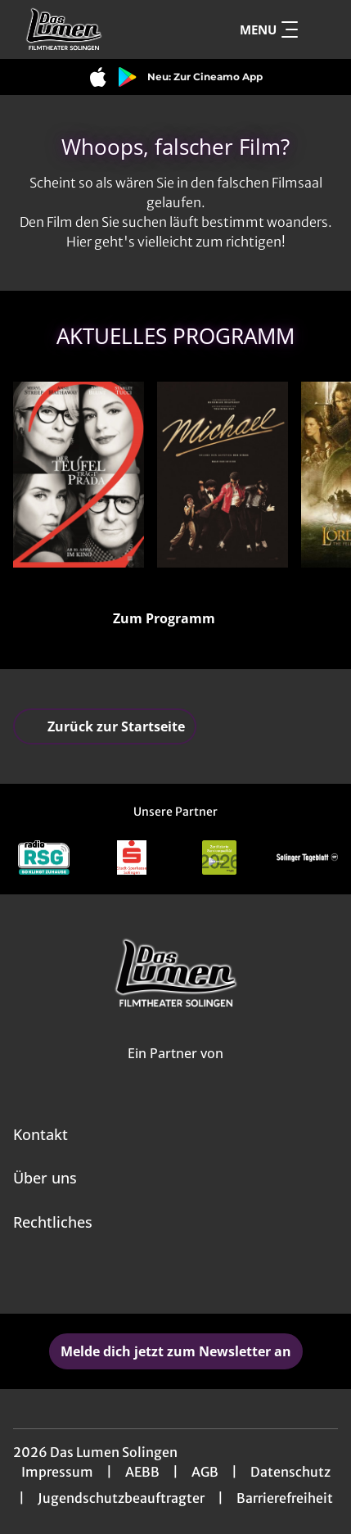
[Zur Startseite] (94, 29)
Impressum (57, 1472)
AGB (204, 1472)
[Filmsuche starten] (321, 29)
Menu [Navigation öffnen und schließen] (269, 29)
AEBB (142, 1472)
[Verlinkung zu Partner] (43, 857)
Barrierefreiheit (284, 1498)
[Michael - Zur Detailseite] (222, 475)
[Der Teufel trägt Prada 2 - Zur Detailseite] (78, 475)
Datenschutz (290, 1472)
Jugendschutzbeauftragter (121, 1498)
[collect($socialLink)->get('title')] (158, 1277)
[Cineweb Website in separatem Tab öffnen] (175, 1071)
